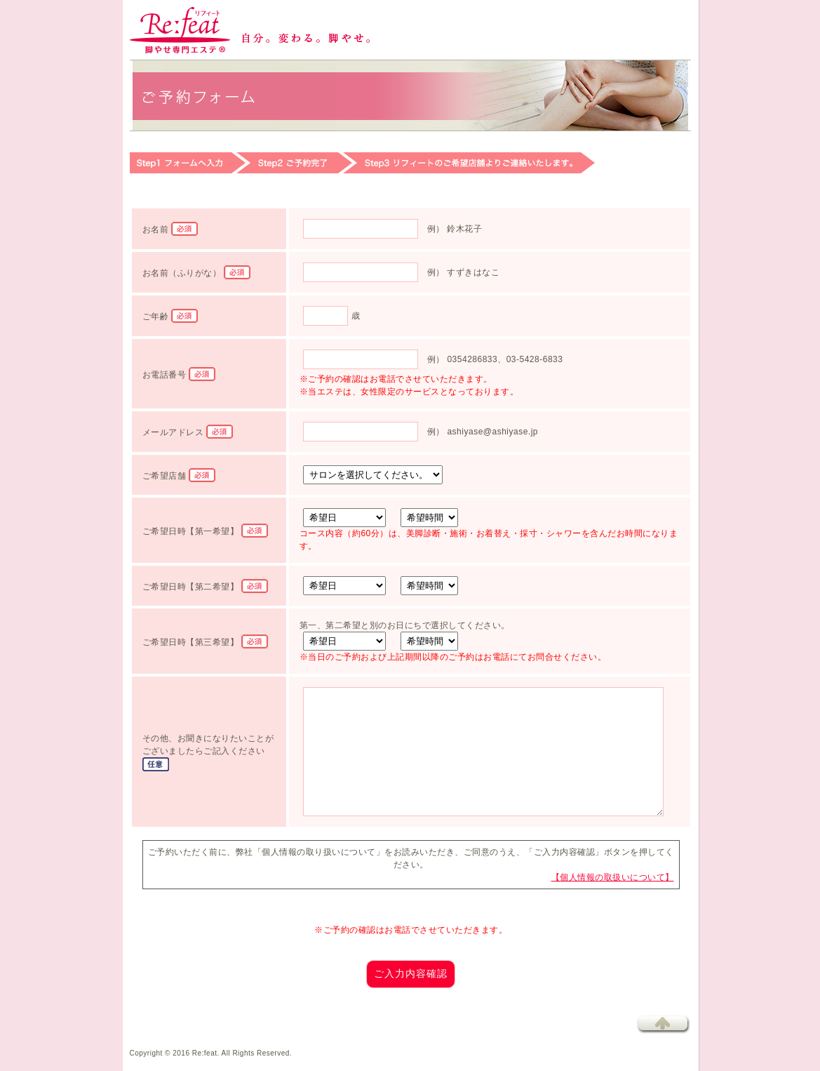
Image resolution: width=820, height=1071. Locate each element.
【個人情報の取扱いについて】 (612, 877)
